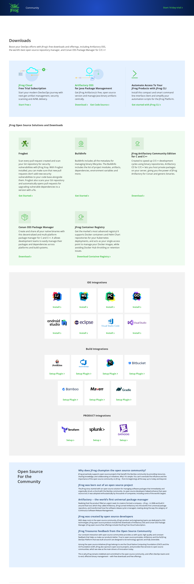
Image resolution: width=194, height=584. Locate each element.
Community (32, 7)
